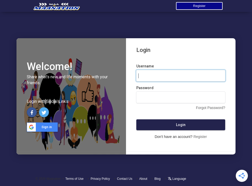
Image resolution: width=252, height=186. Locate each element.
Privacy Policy (100, 179)
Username (145, 66)
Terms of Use (74, 179)
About (143, 179)
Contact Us (124, 179)
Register (199, 6)
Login (181, 125)
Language (177, 179)
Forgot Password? (210, 108)
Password (145, 88)
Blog (157, 179)
